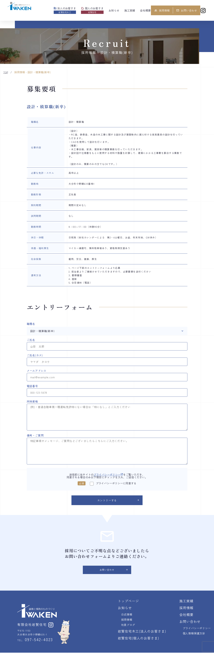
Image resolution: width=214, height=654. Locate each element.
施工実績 (186, 602)
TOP (5, 72)
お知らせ (125, 609)
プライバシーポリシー (108, 474)
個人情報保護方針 (194, 635)
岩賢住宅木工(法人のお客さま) (142, 632)
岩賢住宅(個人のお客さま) (138, 639)
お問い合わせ (186, 10)
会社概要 (186, 616)
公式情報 (126, 616)
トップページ (128, 602)
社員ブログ (128, 626)
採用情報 (162, 10)
